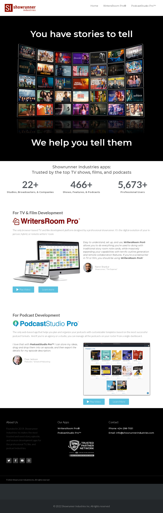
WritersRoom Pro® (114, 5)
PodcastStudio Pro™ (143, 5)
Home (94, 5)
